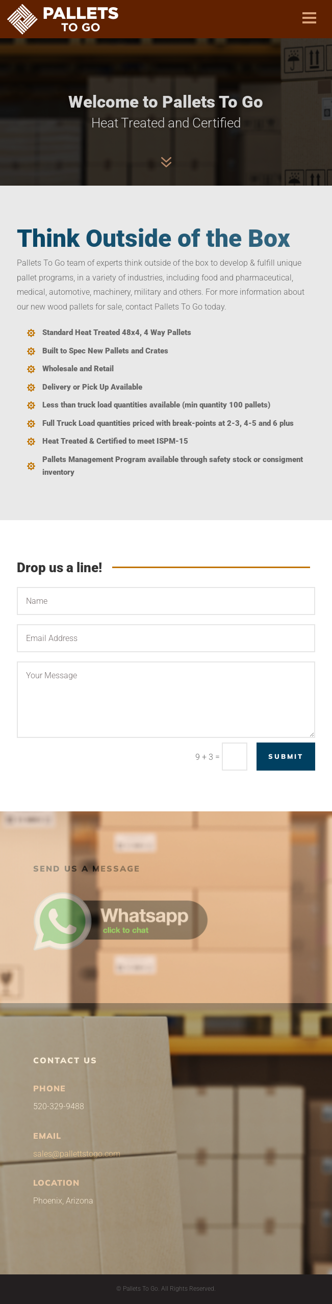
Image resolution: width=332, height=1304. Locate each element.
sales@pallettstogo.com (76, 1154)
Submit (285, 757)
